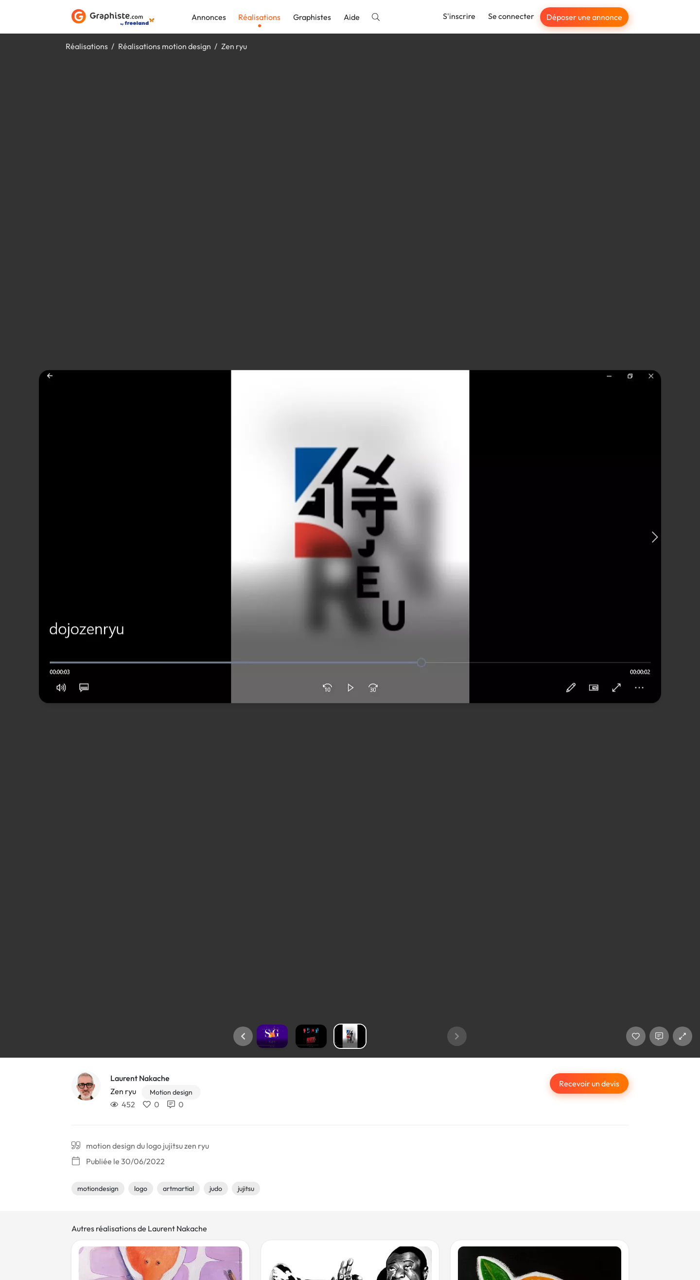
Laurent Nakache (140, 1078)
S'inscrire (459, 16)
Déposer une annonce (584, 17)
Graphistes (312, 17)
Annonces (209, 17)
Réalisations (259, 17)
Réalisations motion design (164, 46)
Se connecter (511, 16)
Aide (352, 17)
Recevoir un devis (589, 1083)
